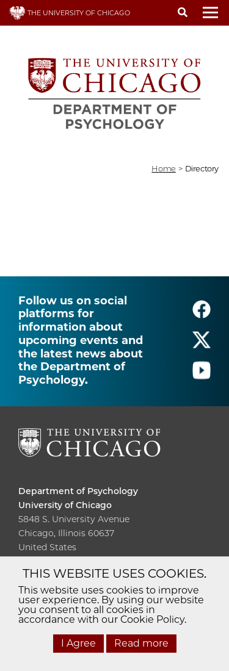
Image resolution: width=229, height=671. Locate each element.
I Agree (78, 643)
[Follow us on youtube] (201, 375)
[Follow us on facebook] (201, 314)
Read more (141, 643)
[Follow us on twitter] (201, 345)
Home (163, 168)
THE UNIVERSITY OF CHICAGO (69, 13)
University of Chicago (65, 505)
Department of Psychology (78, 491)
